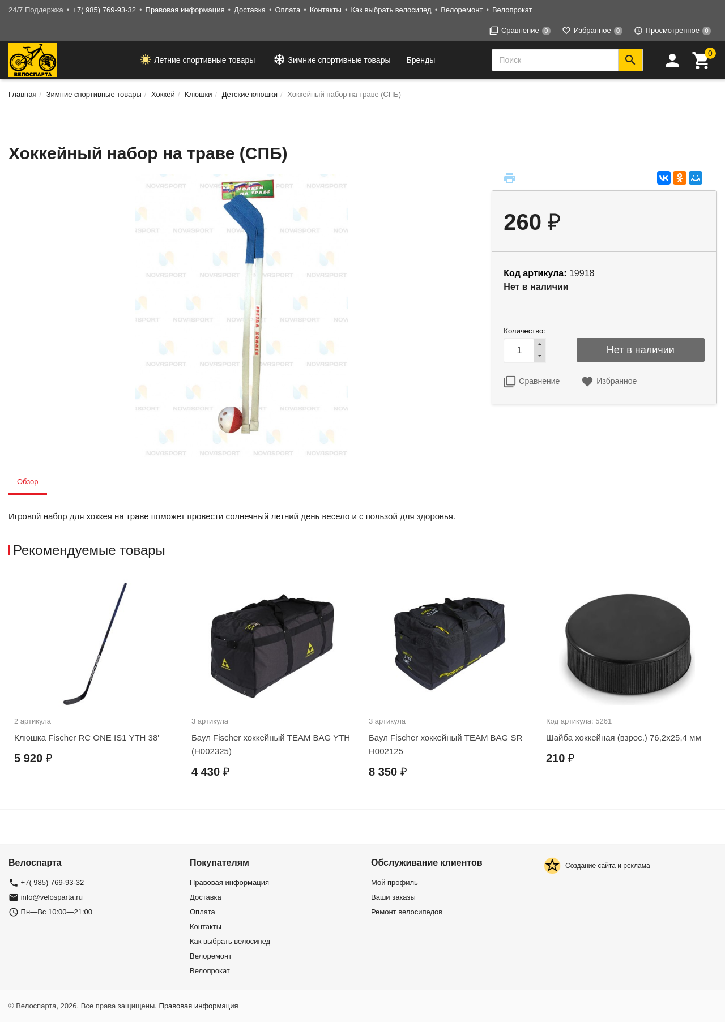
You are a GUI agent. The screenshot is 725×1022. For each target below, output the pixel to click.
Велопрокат (512, 10)
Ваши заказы (393, 897)
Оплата (287, 10)
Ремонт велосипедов (406, 912)
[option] (97, 680)
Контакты (326, 10)
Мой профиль (394, 882)
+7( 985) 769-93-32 (104, 10)
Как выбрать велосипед (391, 10)
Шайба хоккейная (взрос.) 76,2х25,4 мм (623, 737)
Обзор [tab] (28, 481)
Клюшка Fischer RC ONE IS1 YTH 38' (86, 737)
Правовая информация (185, 10)
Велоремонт (462, 10)
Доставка (250, 10)
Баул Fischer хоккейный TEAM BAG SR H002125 (445, 744)
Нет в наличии (641, 350)
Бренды (421, 60)
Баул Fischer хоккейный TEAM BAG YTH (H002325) (270, 744)
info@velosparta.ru (52, 897)
